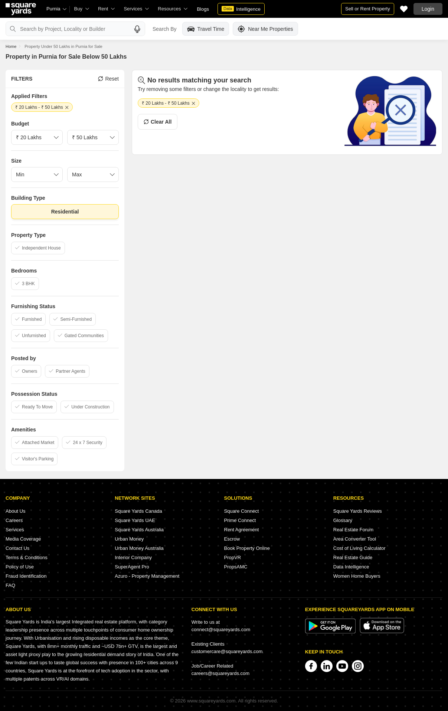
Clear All (157, 122)
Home (11, 46)
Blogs (203, 9)
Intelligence (241, 9)
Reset (108, 79)
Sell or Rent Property (367, 9)
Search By (165, 29)
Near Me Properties (265, 29)
